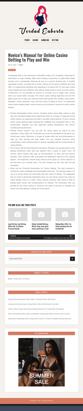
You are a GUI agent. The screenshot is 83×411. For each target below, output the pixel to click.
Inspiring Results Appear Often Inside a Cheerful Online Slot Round (31, 301)
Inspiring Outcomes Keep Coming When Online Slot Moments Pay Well (33, 306)
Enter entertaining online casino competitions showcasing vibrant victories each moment (39, 316)
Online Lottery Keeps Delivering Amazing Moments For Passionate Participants (36, 311)
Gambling (45, 40)
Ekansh (23, 64)
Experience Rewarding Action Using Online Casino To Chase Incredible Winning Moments (39, 320)
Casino (35, 40)
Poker (27, 40)
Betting (55, 40)
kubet (23, 162)
